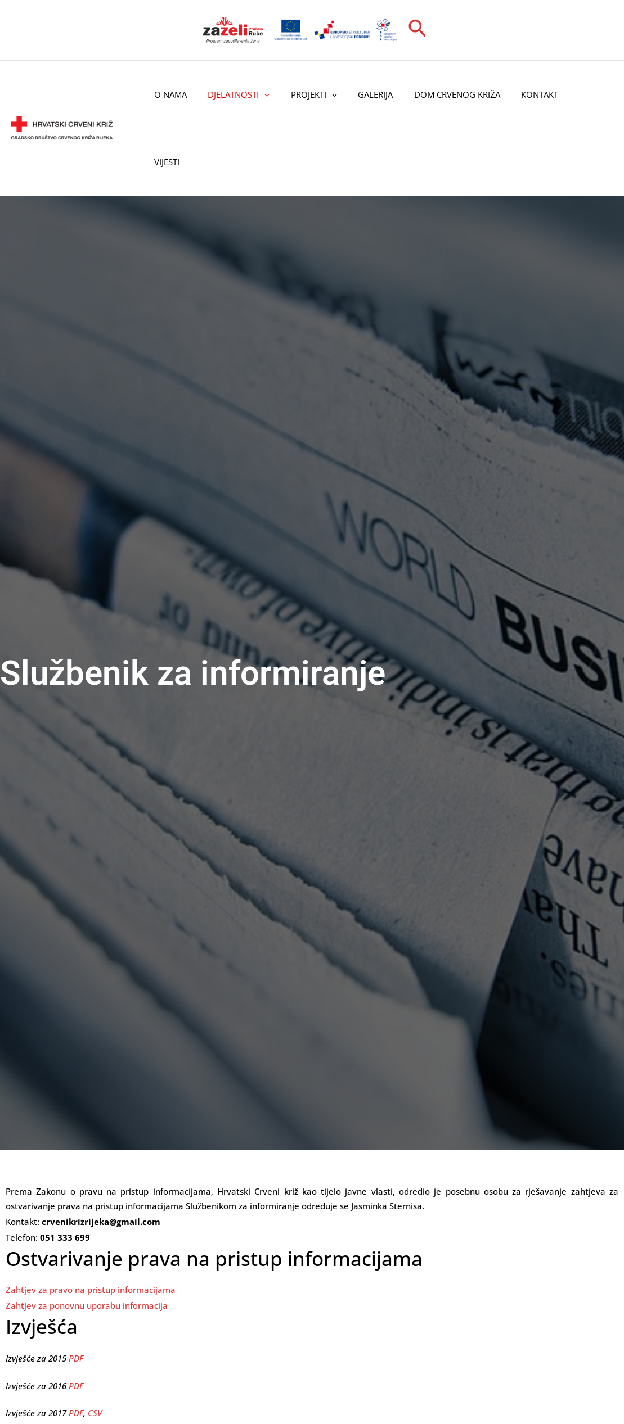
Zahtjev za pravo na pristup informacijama (91, 1289)
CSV (95, 1412)
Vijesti (164, 162)
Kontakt (516, 94)
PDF (76, 1357)
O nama (168, 94)
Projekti (303, 94)
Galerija (360, 94)
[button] (417, 29)
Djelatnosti (232, 94)
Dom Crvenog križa (438, 94)
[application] (258, 94)
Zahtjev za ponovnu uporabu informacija (87, 1305)
